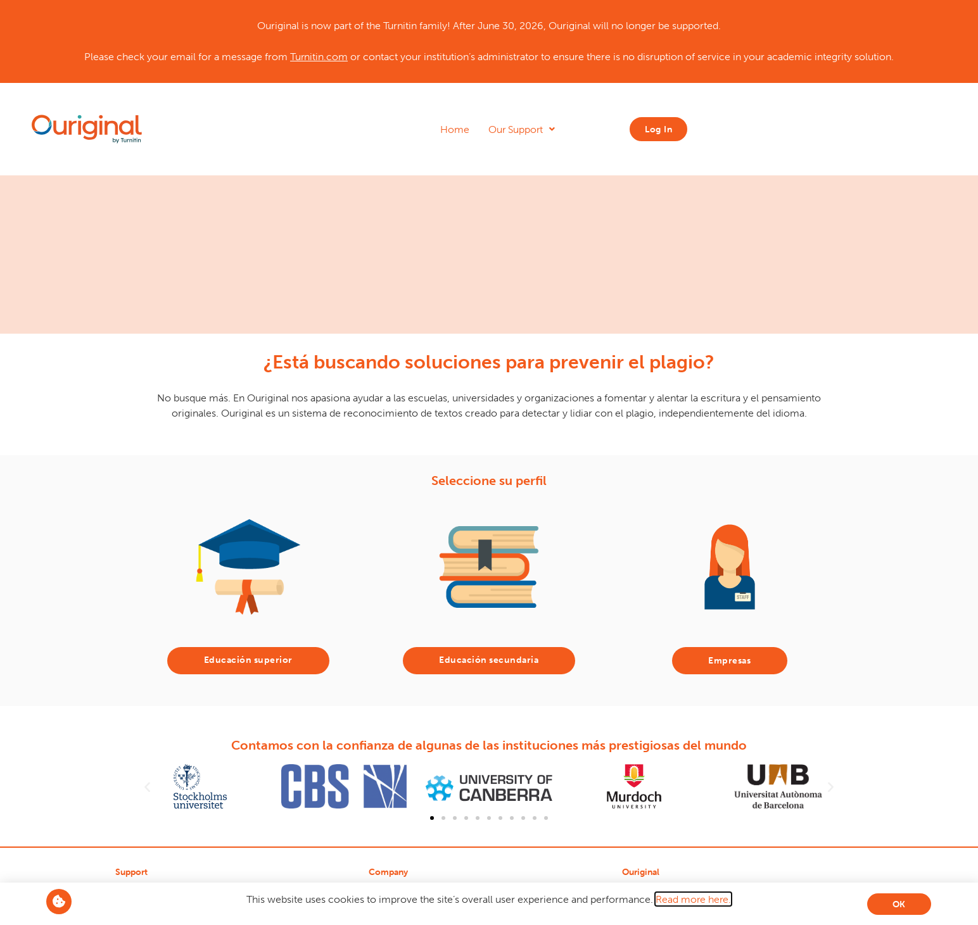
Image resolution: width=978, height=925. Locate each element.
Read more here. (693, 899)
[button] (147, 786)
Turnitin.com (319, 56)
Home (454, 129)
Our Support (521, 129)
